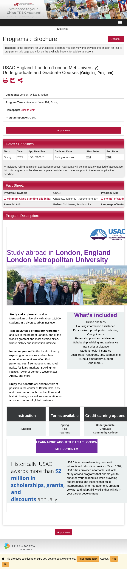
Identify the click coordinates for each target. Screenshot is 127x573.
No (5, 564)
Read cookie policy (88, 559)
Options (116, 38)
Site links (63, 28)
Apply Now (63, 130)
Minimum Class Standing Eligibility (28, 198)
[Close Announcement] (121, 48)
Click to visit (28, 109)
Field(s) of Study (114, 198)
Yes (114, 559)
